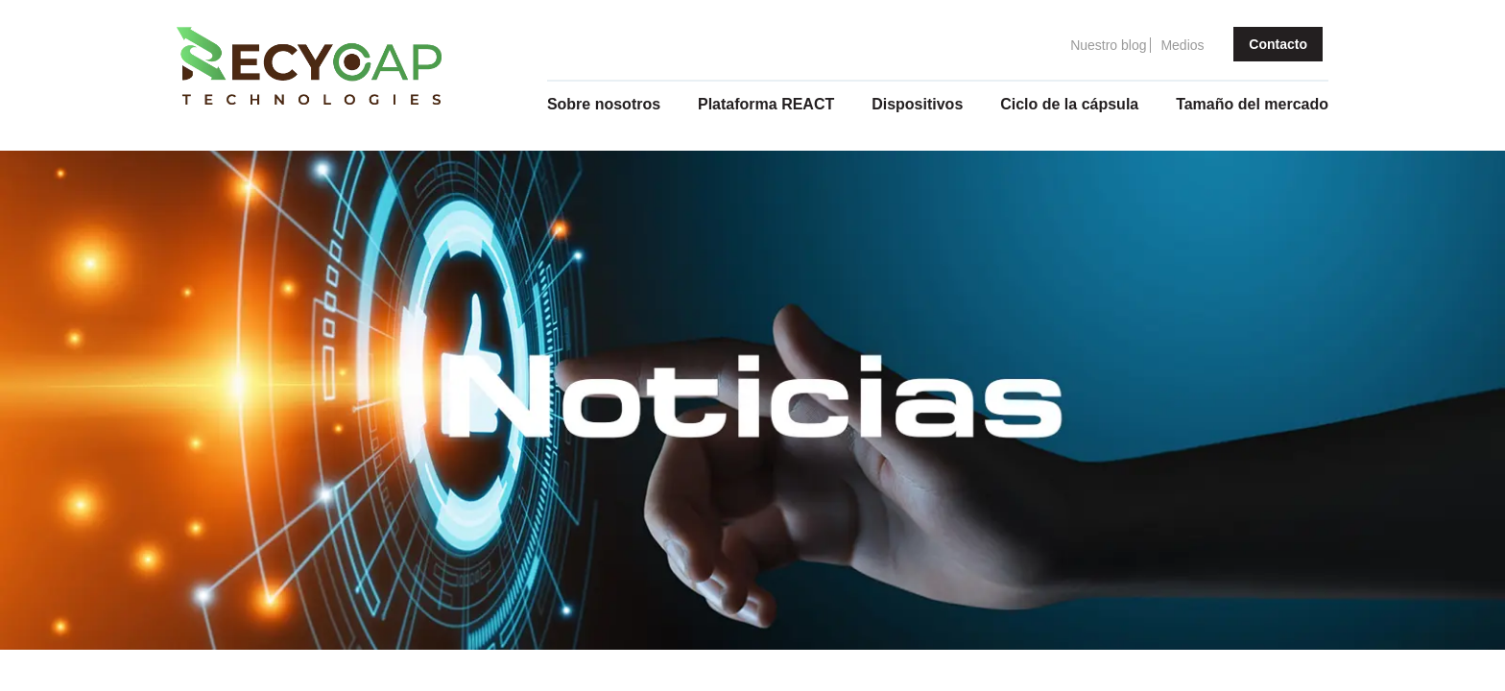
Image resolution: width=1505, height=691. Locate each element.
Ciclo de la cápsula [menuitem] (1069, 104)
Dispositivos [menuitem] (917, 104)
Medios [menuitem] (1182, 45)
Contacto (1278, 44)
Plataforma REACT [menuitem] (766, 104)
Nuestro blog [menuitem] (1108, 45)
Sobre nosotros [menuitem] (603, 104)
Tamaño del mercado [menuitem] (1252, 104)
